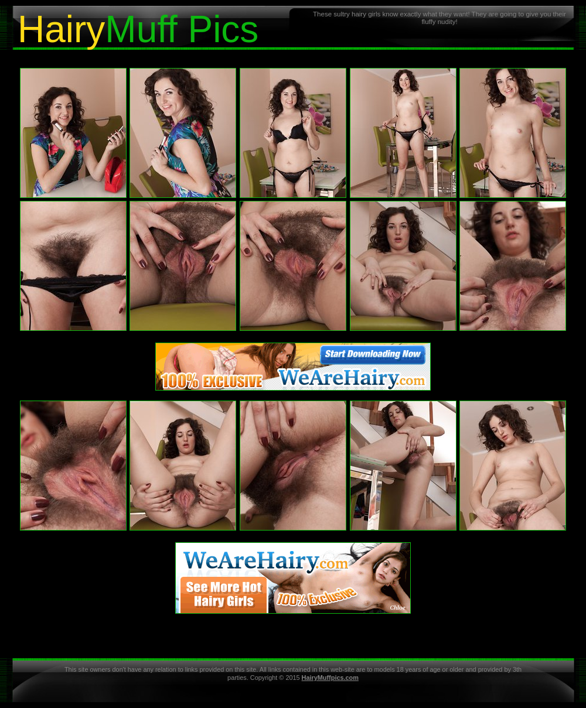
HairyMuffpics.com (330, 677)
